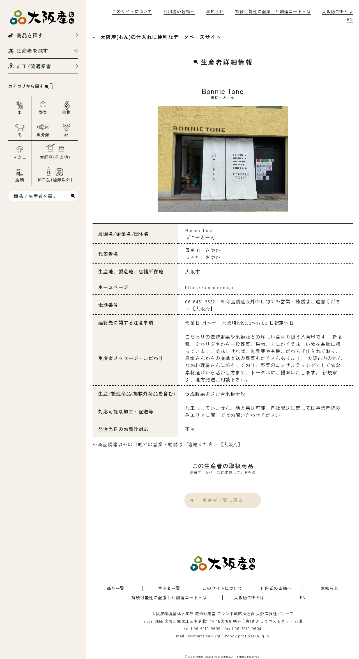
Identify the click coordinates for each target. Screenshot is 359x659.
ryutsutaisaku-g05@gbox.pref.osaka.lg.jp (228, 636)
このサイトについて (132, 11)
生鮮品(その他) (55, 157)
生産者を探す (32, 50)
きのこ (19, 157)
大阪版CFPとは (337, 11)
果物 (66, 112)
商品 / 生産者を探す (35, 196)
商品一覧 (116, 588)
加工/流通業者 (34, 66)
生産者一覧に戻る (222, 500)
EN (350, 19)
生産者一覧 (169, 588)
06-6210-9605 (207, 628)
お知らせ (215, 11)
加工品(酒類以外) (55, 179)
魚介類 (43, 135)
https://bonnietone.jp (209, 286)
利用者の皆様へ (179, 11)
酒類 (19, 179)
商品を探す (30, 35)
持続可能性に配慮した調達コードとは (273, 11)
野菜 (43, 112)
